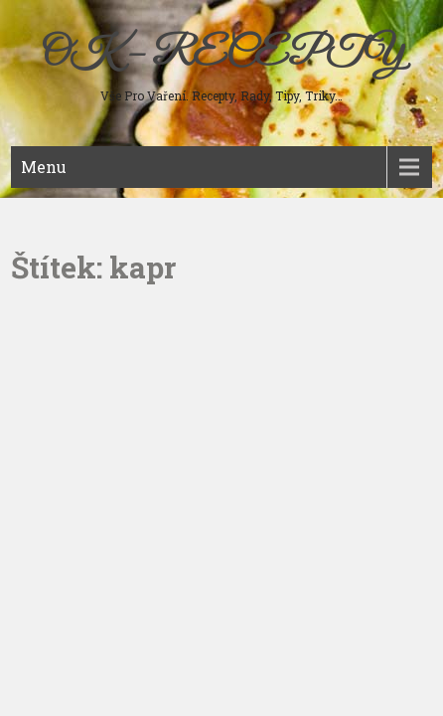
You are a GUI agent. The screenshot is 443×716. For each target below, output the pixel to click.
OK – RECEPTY (222, 55)
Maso (42, 209)
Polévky (48, 241)
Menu (44, 166)
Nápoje (45, 336)
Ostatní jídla (60, 400)
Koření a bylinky (72, 368)
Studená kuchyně (74, 272)
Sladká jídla (58, 304)
